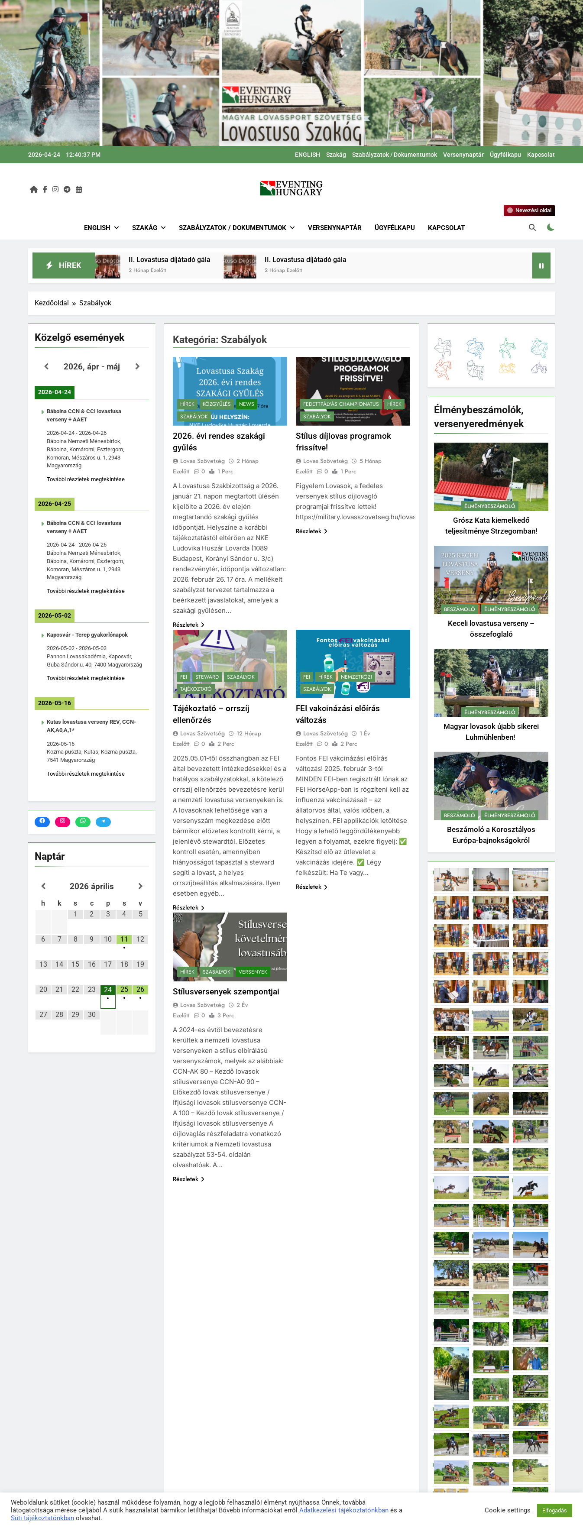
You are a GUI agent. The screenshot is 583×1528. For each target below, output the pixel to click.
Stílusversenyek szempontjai (226, 992)
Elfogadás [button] (554, 1510)
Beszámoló (459, 609)
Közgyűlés (217, 404)
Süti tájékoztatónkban (42, 1518)
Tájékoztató (196, 689)
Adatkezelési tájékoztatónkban (344, 1510)
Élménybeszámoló (489, 506)
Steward (207, 677)
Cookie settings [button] (508, 1510)
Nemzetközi (356, 677)
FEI (183, 677)
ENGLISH (307, 154)
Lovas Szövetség (202, 460)
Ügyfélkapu (505, 154)
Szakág (336, 154)
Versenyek (253, 972)
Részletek (188, 624)
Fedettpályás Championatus (341, 404)
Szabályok (194, 417)
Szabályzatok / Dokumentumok (394, 154)
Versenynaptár (463, 154)
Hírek (187, 404)
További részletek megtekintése (86, 479)
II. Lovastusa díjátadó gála (183, 260)
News (246, 404)
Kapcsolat (541, 154)
